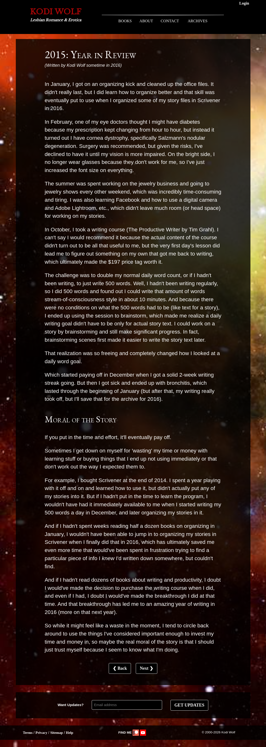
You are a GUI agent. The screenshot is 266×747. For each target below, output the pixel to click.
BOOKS (125, 21)
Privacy (41, 733)
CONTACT (170, 21)
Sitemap (56, 733)
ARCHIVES (198, 21)
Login (244, 3)
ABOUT (146, 21)
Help (69, 733)
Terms (28, 733)
